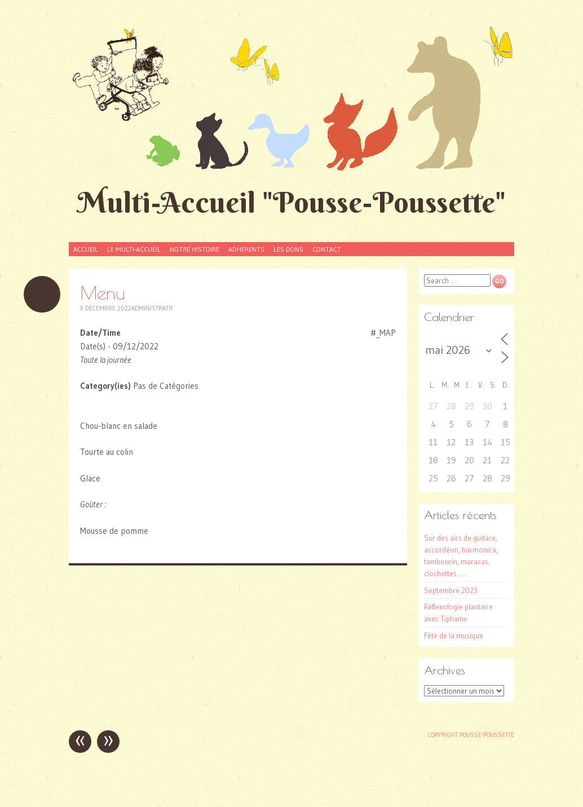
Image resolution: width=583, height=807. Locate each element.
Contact (326, 249)
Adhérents (246, 249)
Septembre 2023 (451, 590)
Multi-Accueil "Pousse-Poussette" (291, 202)
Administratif (152, 308)
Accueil (85, 249)
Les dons (288, 249)
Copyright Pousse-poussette (471, 735)
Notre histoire (194, 249)
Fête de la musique (453, 635)
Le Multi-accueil (134, 249)
